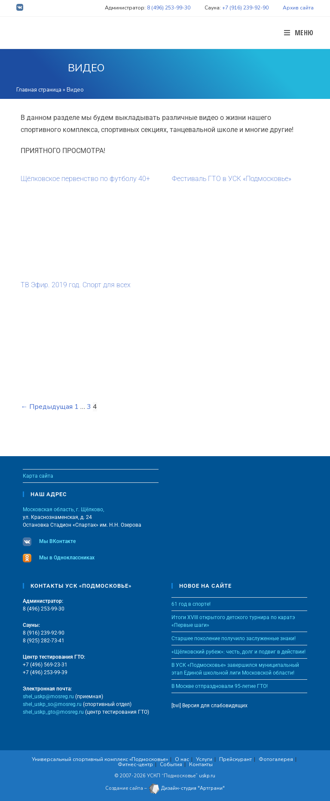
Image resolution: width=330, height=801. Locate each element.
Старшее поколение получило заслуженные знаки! (233, 638)
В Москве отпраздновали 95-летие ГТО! (219, 686)
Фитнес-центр (135, 764)
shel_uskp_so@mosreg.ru (52, 704)
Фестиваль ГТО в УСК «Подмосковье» (231, 179)
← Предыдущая (47, 406)
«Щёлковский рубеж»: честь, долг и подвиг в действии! (238, 652)
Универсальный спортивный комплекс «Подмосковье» (100, 759)
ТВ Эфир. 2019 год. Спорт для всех (76, 285)
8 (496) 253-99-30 (168, 7)
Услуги (204, 759)
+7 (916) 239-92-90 (245, 7)
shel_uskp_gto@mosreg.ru (53, 712)
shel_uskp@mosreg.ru (48, 697)
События (171, 764)
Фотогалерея (276, 759)
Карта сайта (38, 476)
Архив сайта (298, 7)
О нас (182, 759)
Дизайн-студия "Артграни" (186, 788)
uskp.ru (207, 776)
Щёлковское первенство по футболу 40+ (85, 179)
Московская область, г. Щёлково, (63, 509)
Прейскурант (235, 759)
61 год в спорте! (191, 604)
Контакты (201, 764)
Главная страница (38, 90)
